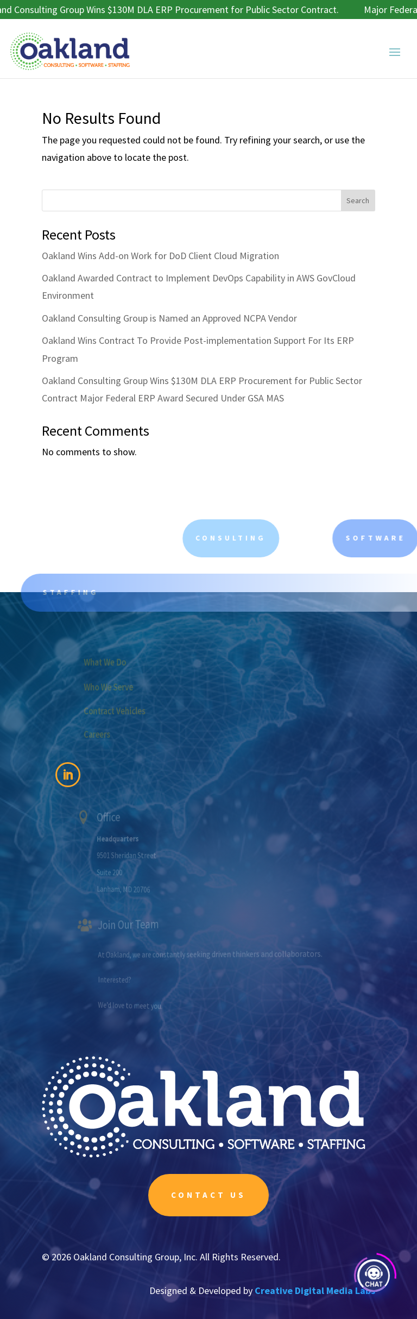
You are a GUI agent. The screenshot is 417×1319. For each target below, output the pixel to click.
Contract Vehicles (130, 710)
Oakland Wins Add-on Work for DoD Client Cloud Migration (160, 255)
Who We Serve (125, 686)
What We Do (122, 661)
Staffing (86, 592)
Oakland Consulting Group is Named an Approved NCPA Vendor (169, 318)
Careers (115, 733)
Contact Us (208, 1195)
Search (357, 200)
